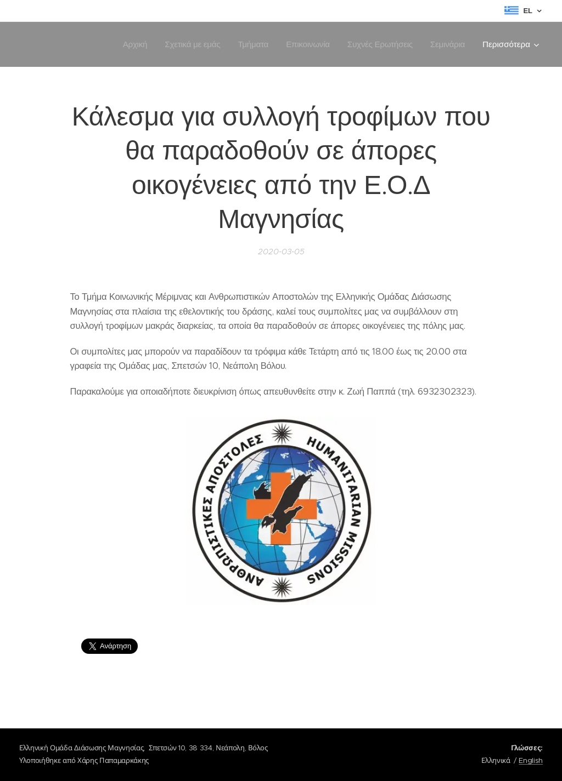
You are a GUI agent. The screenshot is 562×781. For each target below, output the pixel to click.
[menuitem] (129, 44)
